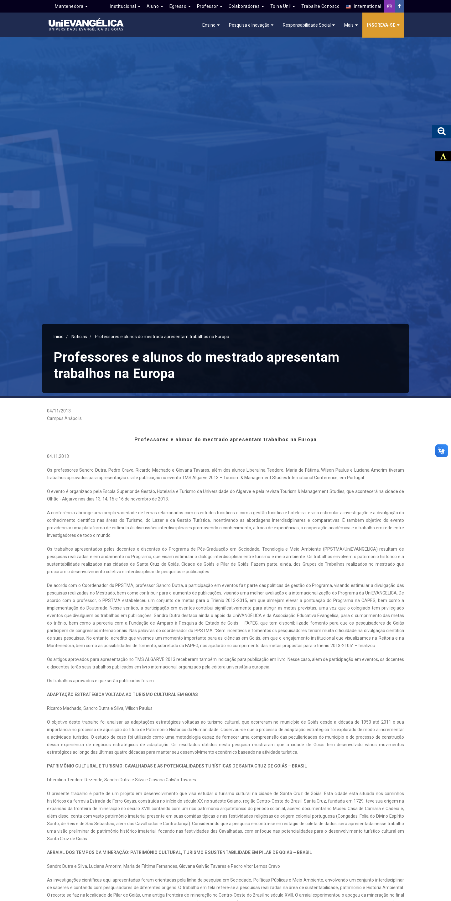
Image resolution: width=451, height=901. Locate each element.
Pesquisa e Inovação (249, 25)
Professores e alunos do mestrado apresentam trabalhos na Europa (162, 336)
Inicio (59, 336)
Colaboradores (246, 6)
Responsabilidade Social (307, 25)
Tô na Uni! (282, 6)
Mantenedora (71, 6)
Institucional (125, 6)
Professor (209, 6)
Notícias (79, 336)
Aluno (155, 6)
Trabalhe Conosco (320, 6)
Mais (349, 25)
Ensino (208, 25)
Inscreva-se (381, 25)
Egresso (180, 6)
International (363, 6)
